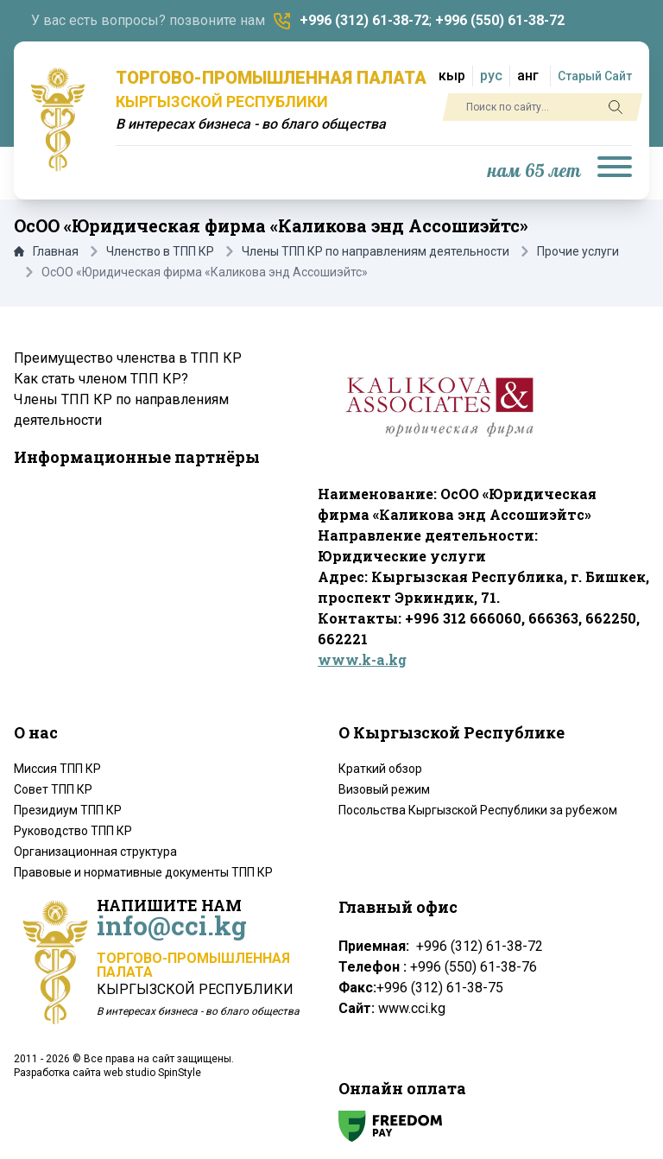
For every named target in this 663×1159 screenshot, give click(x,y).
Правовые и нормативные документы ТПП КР (143, 872)
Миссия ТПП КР (57, 769)
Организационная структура (95, 851)
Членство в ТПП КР (160, 251)
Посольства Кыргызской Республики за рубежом (477, 810)
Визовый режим (384, 789)
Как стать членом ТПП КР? (101, 378)
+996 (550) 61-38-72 (500, 20)
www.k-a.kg (362, 659)
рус (491, 75)
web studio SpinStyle (152, 1073)
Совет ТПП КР (53, 789)
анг (528, 75)
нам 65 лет (534, 171)
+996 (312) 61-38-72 (364, 20)
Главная (46, 251)
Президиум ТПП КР (68, 810)
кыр (452, 75)
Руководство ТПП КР (73, 831)
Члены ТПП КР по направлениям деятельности (375, 251)
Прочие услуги (578, 251)
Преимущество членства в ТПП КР (128, 358)
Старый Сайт (595, 76)
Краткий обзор (380, 769)
